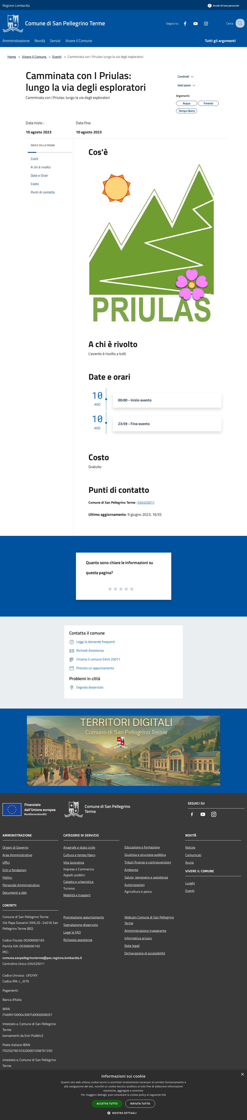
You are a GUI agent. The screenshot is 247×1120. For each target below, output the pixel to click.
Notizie (190, 847)
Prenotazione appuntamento (83, 917)
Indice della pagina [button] (43, 145)
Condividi (186, 76)
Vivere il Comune (34, 56)
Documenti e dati (15, 892)
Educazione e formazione (142, 847)
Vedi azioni (187, 85)
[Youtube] (192, 23)
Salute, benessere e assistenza (146, 877)
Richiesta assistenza (77, 939)
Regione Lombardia (16, 5)
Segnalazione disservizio (80, 924)
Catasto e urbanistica (78, 881)
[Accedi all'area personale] (223, 5)
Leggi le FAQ (72, 932)
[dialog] (123, 1095)
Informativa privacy (138, 938)
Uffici (6, 862)
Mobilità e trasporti (77, 895)
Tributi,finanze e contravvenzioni (147, 862)
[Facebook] (181, 23)
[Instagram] (202, 23)
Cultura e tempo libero (79, 854)
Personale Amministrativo (21, 885)
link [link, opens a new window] (163, 1095)
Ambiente (131, 869)
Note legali (132, 945)
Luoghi (190, 883)
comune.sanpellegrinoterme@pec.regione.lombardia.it (42, 957)
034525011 (146, 502)
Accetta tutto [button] (107, 1103)
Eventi (56, 56)
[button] (123, 1113)
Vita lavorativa (73, 862)
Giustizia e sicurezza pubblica (145, 854)
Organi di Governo (15, 847)
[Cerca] (239, 23)
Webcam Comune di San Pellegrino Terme (149, 920)
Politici (7, 877)
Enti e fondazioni (14, 869)
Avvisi (189, 862)
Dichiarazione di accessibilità (144, 953)
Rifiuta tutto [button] (140, 1103)
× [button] (242, 1074)
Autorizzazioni (134, 884)
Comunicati (193, 854)
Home (12, 56)
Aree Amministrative (17, 854)
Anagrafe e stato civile (79, 847)
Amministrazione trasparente (145, 930)
